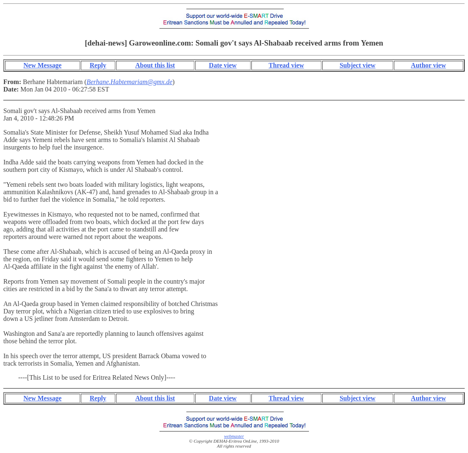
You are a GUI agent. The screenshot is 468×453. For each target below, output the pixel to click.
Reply (98, 65)
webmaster (234, 436)
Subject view (358, 65)
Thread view (286, 65)
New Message (43, 65)
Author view (428, 65)
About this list (155, 65)
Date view (222, 65)
